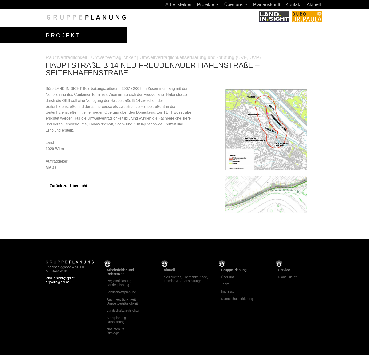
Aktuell (314, 5)
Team (225, 283)
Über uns (233, 5)
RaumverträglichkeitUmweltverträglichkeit (122, 300)
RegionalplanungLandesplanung (119, 282)
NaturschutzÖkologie (115, 330)
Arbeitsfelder (178, 5)
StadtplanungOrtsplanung (116, 319)
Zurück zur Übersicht (68, 185)
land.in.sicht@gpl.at (60, 277)
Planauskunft (267, 5)
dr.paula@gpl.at (57, 281)
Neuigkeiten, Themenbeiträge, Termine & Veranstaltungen (186, 278)
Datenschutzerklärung (237, 298)
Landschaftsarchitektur (123, 310)
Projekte (205, 5)
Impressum (229, 290)
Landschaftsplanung (121, 291)
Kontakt (293, 5)
